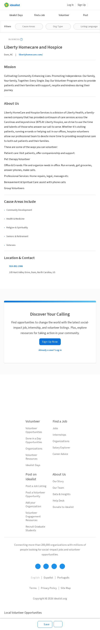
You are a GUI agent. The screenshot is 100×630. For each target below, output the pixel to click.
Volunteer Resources (31, 457)
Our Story (58, 481)
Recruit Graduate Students (35, 528)
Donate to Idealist (63, 507)
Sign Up (82, 5)
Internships (59, 435)
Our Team (58, 488)
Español (48, 578)
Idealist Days (16, 15)
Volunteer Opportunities (34, 430)
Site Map (66, 588)
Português (63, 578)
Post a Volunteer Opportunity (35, 494)
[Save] (45, 624)
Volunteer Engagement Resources (33, 516)
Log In (70, 5)
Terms (33, 588)
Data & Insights (62, 494)
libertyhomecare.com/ (31, 55)
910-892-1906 (16, 266)
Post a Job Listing (36, 486)
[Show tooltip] (21, 39)
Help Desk (58, 501)
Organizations (34, 449)
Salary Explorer (61, 447)
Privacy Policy (49, 588)
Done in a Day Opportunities (34, 440)
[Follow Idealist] (38, 566)
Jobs (55, 428)
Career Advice (60, 454)
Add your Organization (33, 504)
